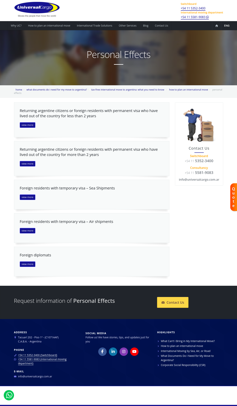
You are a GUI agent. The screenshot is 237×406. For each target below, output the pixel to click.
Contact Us (172, 302)
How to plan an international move (182, 346)
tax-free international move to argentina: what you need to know (128, 89)
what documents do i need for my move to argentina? (57, 89)
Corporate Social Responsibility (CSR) (183, 365)
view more (27, 125)
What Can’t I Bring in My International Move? (188, 341)
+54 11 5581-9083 (195, 17)
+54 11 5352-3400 (193, 8)
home (19, 89)
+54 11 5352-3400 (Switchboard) (37, 355)
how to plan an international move (188, 89)
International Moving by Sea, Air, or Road (185, 351)
